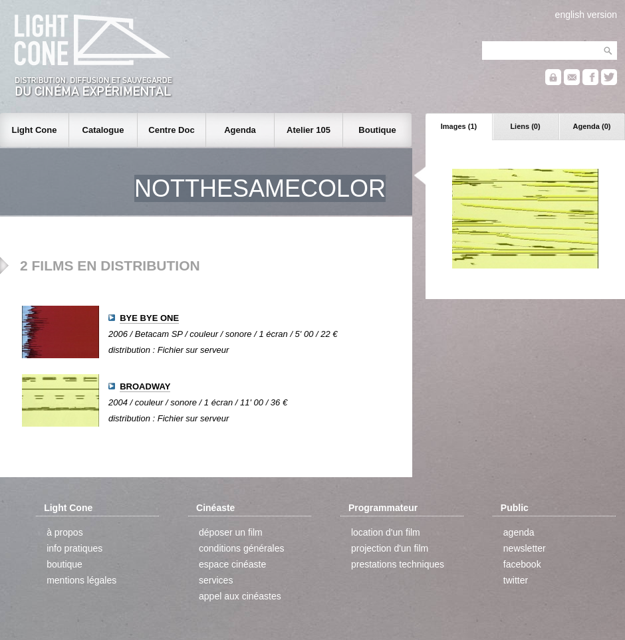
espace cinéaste (232, 564)
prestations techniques (397, 564)
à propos (64, 532)
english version (586, 14)
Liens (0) (525, 126)
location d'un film (385, 532)
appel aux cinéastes (240, 596)
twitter (515, 580)
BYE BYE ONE (149, 318)
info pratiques (74, 548)
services (216, 580)
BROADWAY (145, 386)
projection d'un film (389, 548)
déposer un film (231, 532)
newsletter (524, 548)
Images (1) (459, 126)
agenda (519, 532)
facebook (522, 564)
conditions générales (241, 548)
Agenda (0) (592, 126)
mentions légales (81, 580)
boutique (64, 564)
